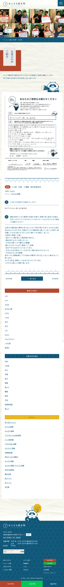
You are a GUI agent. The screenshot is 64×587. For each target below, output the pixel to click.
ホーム (5, 40)
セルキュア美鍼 (10, 448)
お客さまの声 (13, 40)
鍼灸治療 (8, 474)
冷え (6, 370)
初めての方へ (7, 560)
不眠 (6, 374)
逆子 (6, 379)
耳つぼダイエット (10, 422)
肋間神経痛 (9, 404)
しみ (6, 300)
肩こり (7, 387)
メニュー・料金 (7, 563)
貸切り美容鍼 (9, 470)
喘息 (6, 396)
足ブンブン (8, 483)
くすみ (7, 313)
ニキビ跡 (8, 343)
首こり (7, 409)
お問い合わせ (47, 566)
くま (6, 330)
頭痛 (6, 383)
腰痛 (6, 391)
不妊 (6, 400)
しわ (6, 296)
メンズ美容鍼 (9, 440)
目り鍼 (7, 487)
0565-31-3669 (14, 537)
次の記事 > (55, 279)
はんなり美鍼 (15, 194)
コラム (25, 566)
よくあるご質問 (7, 570)
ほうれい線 (8, 309)
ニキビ (7, 317)
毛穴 (6, 326)
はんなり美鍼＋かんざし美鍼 (14, 465)
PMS (6, 361)
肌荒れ (7, 348)
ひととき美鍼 (9, 427)
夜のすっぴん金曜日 (11, 457)
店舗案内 (26, 563)
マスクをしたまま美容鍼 (13, 435)
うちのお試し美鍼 (10, 444)
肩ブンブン (8, 478)
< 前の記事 (8, 279)
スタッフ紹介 (27, 560)
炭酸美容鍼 (9, 453)
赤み (6, 322)
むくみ (7, 335)
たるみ (12, 191)
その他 (7, 366)
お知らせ (25, 570)
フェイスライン (9, 339)
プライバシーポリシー (49, 573)
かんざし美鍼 (9, 461)
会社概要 (46, 570)
